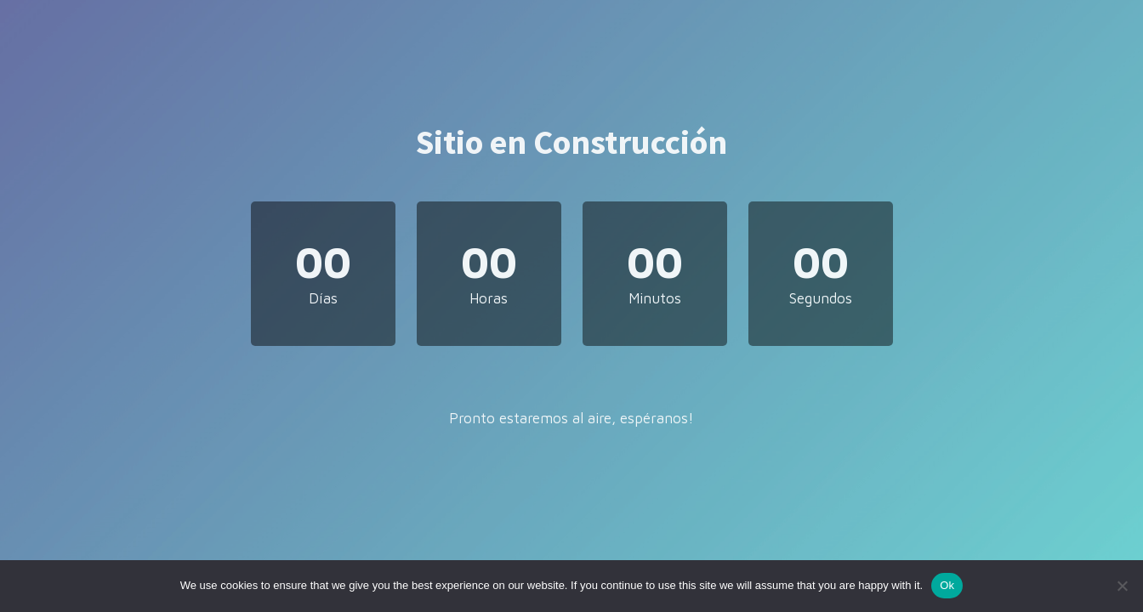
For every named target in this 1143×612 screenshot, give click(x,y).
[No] (1121, 585)
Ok (947, 585)
